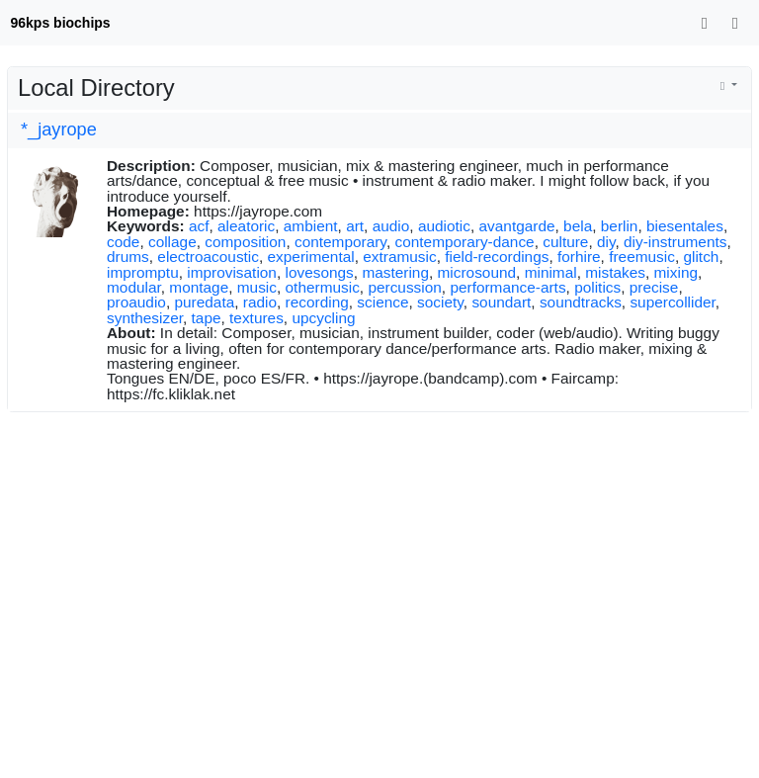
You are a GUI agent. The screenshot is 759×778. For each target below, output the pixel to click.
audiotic (444, 225)
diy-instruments (675, 241)
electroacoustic (208, 256)
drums (128, 256)
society (440, 302)
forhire (579, 256)
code (123, 241)
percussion (404, 287)
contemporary (340, 241)
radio (260, 302)
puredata (204, 302)
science (382, 302)
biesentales (684, 225)
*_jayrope (59, 129)
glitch (700, 256)
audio (391, 225)
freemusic (642, 256)
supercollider (672, 302)
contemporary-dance (464, 241)
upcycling (323, 317)
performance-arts (507, 287)
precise (654, 287)
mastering (395, 272)
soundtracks (581, 302)
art (355, 225)
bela (577, 225)
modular (134, 287)
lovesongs (320, 272)
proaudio (136, 302)
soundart (501, 302)
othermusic (323, 287)
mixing (676, 272)
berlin (619, 225)
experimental (311, 256)
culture (565, 241)
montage (198, 287)
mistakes (615, 272)
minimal (551, 272)
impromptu (143, 272)
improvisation (232, 272)
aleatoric (246, 225)
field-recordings (496, 256)
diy (606, 241)
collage (172, 241)
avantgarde (517, 225)
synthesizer (145, 317)
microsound (477, 272)
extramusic (399, 256)
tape (206, 317)
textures (256, 317)
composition (245, 241)
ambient (311, 225)
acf (199, 225)
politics (597, 287)
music (257, 287)
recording (317, 302)
